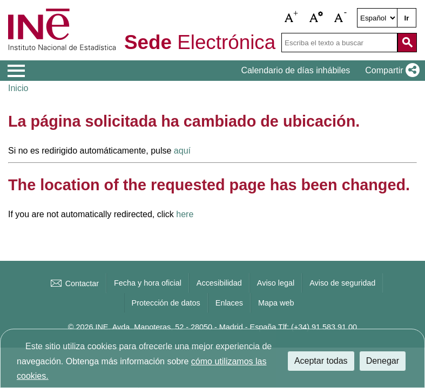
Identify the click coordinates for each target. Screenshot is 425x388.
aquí (182, 150)
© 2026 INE (88, 327)
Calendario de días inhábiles (295, 70)
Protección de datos (166, 303)
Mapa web (276, 303)
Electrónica (199, 43)
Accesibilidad (219, 283)
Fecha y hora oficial (147, 283)
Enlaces (229, 303)
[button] (291, 17)
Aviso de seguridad (342, 283)
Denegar (382, 360)
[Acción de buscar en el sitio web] (407, 42)
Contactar (74, 283)
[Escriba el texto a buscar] (339, 42)
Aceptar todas (321, 360)
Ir (406, 18)
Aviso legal (275, 283)
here (184, 214)
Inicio (18, 88)
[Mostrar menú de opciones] (16, 71)
